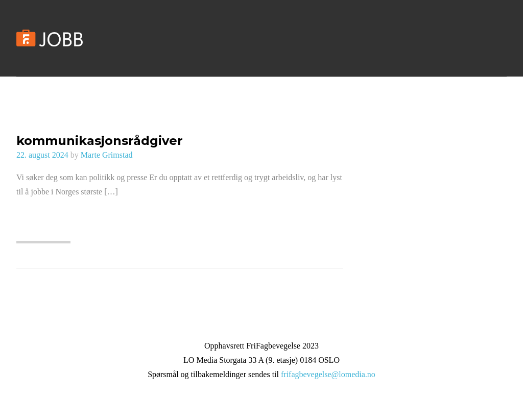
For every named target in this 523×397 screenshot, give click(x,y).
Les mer (43, 227)
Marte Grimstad (107, 155)
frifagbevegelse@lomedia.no (328, 374)
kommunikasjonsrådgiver (99, 140)
